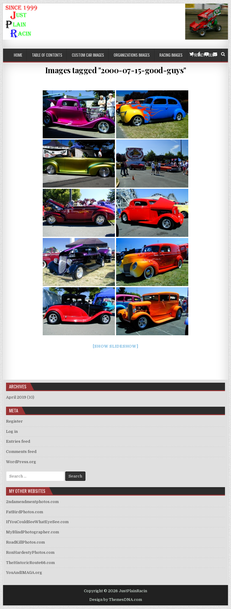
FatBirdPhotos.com (24, 512)
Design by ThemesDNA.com (115, 600)
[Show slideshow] (115, 346)
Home (18, 55)
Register (14, 421)
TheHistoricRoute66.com (30, 562)
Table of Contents (47, 55)
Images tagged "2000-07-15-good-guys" (115, 70)
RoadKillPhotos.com (25, 542)
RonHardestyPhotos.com (30, 552)
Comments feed (21, 451)
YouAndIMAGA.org (24, 572)
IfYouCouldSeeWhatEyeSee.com (37, 522)
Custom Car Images (88, 55)
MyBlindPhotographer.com (32, 532)
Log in (12, 431)
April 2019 (16, 397)
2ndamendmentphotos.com (32, 501)
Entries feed (18, 441)
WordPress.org (21, 462)
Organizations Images (132, 55)
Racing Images (171, 55)
